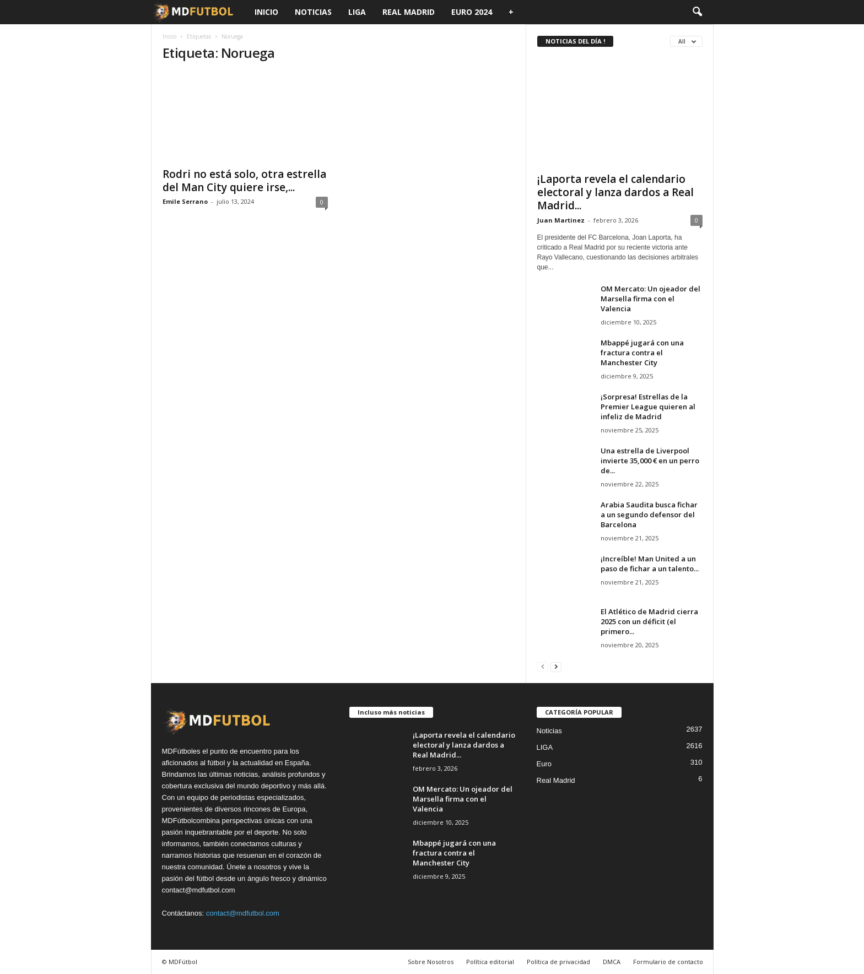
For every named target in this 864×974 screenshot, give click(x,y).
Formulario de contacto (668, 961)
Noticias (313, 12)
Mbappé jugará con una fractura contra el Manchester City (642, 352)
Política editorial (490, 961)
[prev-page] (542, 666)
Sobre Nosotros (430, 961)
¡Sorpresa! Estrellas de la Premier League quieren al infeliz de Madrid (648, 406)
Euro (544, 764)
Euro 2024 (471, 12)
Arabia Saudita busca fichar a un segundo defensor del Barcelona (649, 514)
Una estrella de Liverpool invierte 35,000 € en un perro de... (650, 460)
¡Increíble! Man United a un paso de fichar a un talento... (650, 563)
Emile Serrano (185, 201)
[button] (697, 12)
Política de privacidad (558, 961)
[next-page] (555, 666)
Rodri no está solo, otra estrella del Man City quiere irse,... (244, 180)
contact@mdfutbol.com (242, 913)
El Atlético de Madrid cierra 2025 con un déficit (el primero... (649, 621)
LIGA (357, 12)
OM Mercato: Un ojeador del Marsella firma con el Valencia (650, 298)
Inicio (266, 12)
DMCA (611, 961)
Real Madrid (408, 12)
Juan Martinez (561, 220)
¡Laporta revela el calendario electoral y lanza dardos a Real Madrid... (615, 192)
